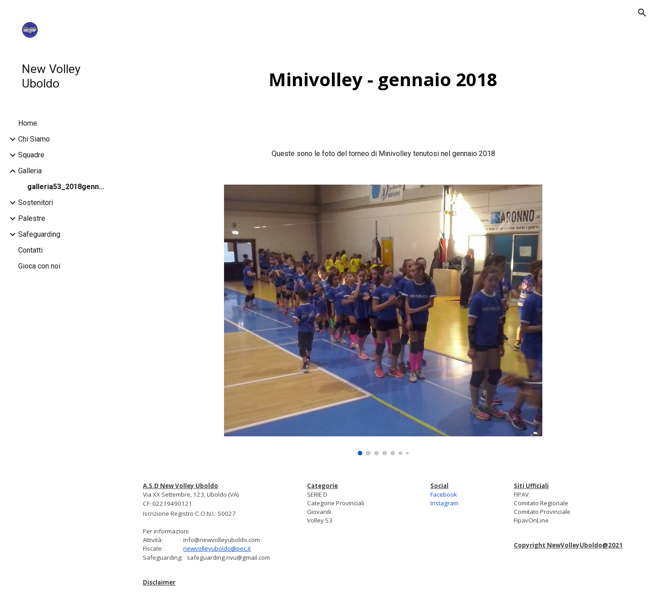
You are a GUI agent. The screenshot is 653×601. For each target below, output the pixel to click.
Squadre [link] (31, 155)
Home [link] (27, 123)
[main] (383, 80)
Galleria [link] (30, 170)
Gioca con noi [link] (39, 266)
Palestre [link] (31, 218)
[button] (642, 13)
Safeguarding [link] (39, 234)
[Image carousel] (383, 320)
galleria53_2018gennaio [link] (67, 186)
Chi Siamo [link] (34, 139)
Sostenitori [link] (35, 202)
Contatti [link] (30, 250)
